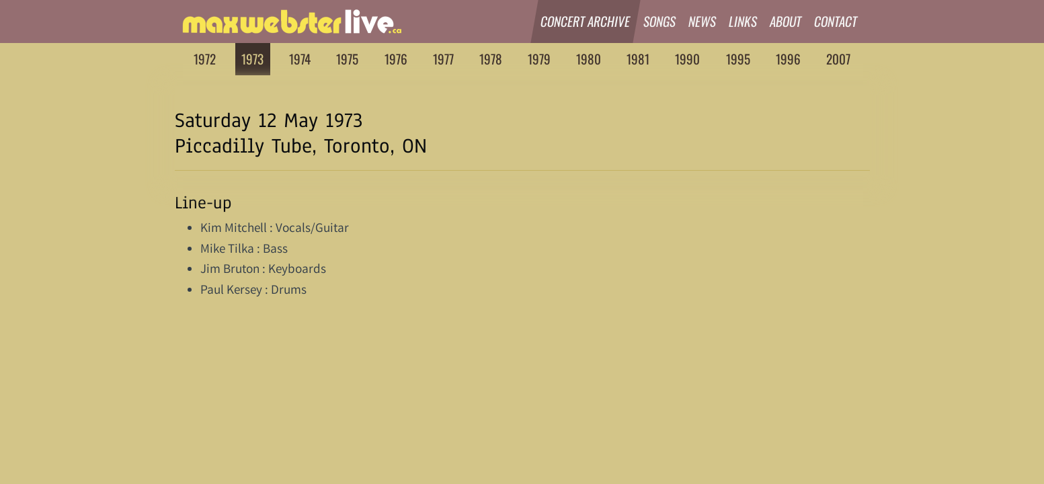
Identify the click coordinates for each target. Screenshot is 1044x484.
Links (743, 21)
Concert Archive (586, 21)
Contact (836, 21)
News (702, 21)
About (785, 21)
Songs (660, 21)
